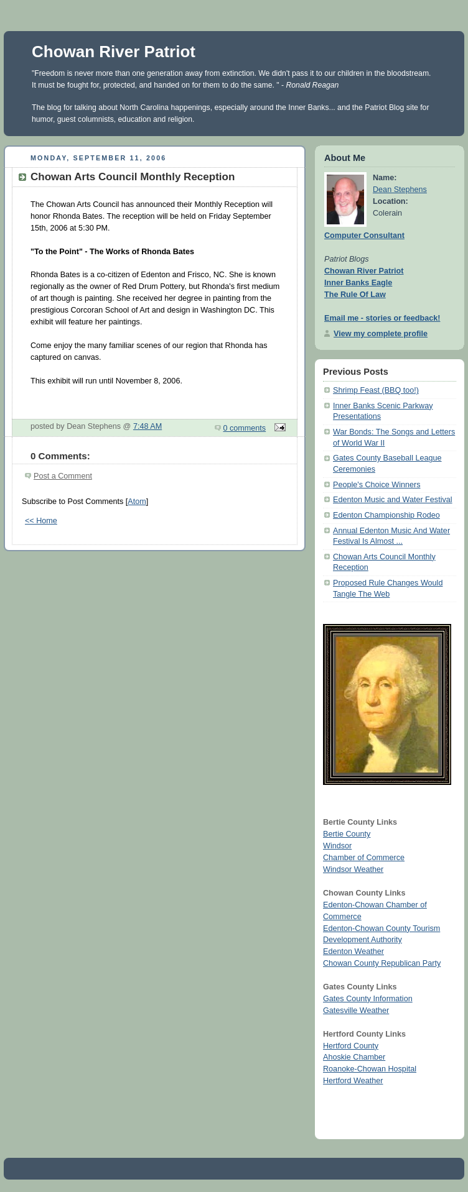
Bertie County (346, 834)
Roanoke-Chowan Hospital (369, 1069)
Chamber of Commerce (364, 857)
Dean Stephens (400, 189)
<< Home (41, 520)
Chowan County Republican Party (382, 963)
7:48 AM (147, 426)
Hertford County (350, 1046)
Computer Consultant (364, 235)
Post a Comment (63, 476)
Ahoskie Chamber (354, 1057)
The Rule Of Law (355, 294)
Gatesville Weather (356, 1010)
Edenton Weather (353, 951)
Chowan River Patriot (113, 51)
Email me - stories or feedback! (382, 318)
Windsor (337, 845)
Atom (137, 501)
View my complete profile (381, 333)
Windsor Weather (353, 869)
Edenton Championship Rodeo (386, 515)
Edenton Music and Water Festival (392, 499)
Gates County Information (368, 998)
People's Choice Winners (376, 484)
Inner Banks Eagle (358, 282)
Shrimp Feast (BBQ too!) (376, 390)
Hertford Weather (353, 1080)
